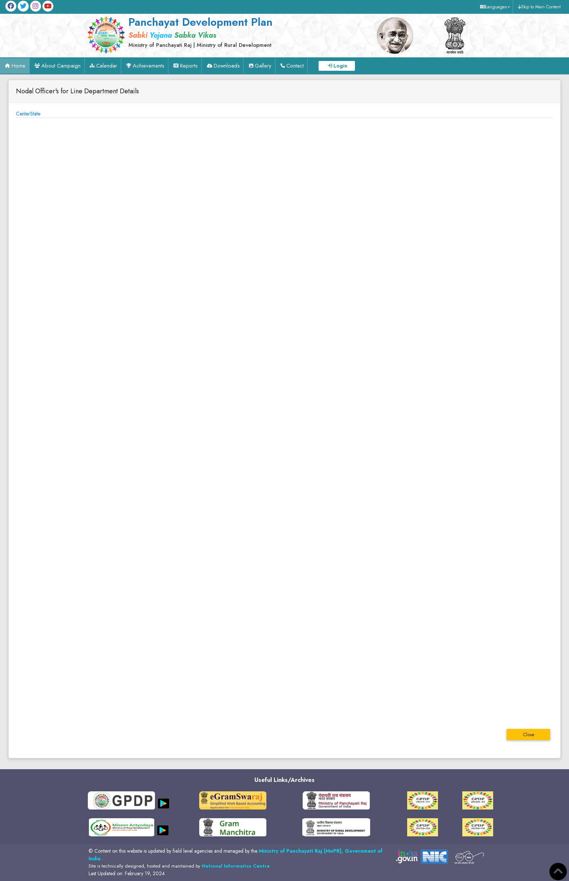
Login (340, 65)
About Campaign (61, 66)
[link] (215, 31)
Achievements (148, 66)
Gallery (263, 66)
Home (18, 66)
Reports (189, 66)
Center (23, 113)
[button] (494, 7)
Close (528, 734)
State (35, 113)
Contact (295, 66)
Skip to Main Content (541, 7)
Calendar (106, 66)
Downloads (227, 66)
